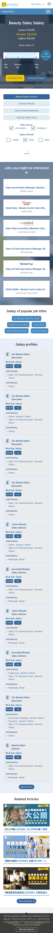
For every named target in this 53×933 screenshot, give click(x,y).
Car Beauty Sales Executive (27, 318)
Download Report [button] (36, 78)
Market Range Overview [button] (26, 96)
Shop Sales (38, 324)
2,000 (46, 139)
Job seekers (20, 127)
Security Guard (40, 330)
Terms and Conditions (34, 922)
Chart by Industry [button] (26, 103)
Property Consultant (18, 324)
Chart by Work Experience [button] (26, 110)
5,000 (31, 139)
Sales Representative (16, 330)
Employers (42, 127)
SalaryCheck (8, 11)
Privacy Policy (13, 922)
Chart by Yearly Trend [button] (26, 117)
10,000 (15, 139)
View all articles (26, 901)
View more (26, 786)
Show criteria (26, 45)
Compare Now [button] (15, 78)
